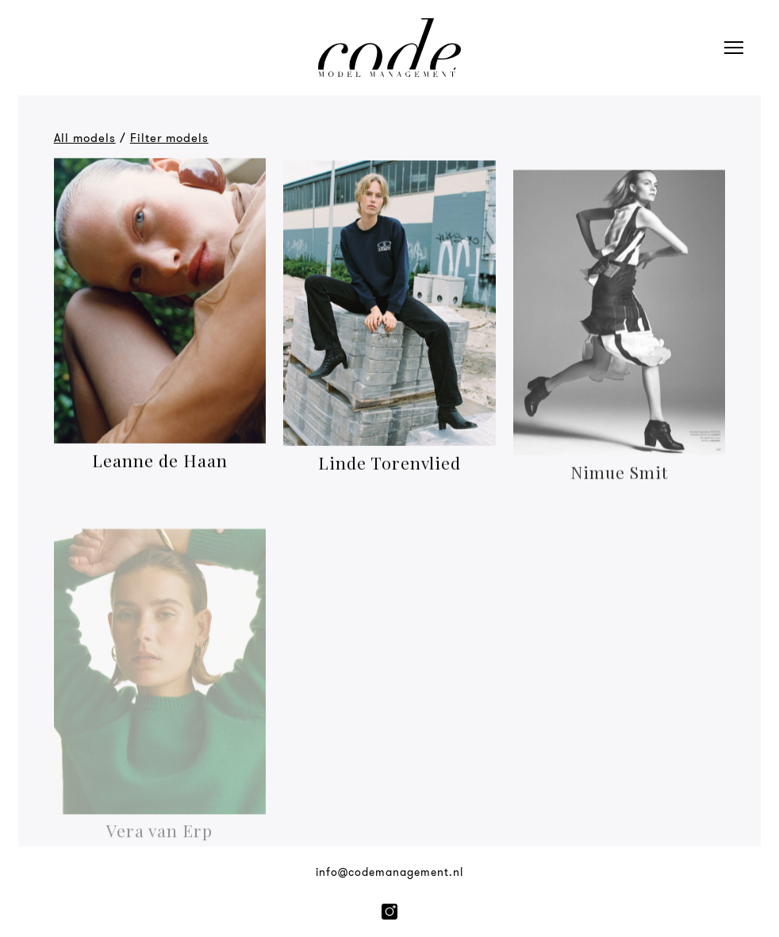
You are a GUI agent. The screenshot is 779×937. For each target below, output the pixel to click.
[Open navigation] (733, 47)
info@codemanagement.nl (389, 872)
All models (85, 139)
